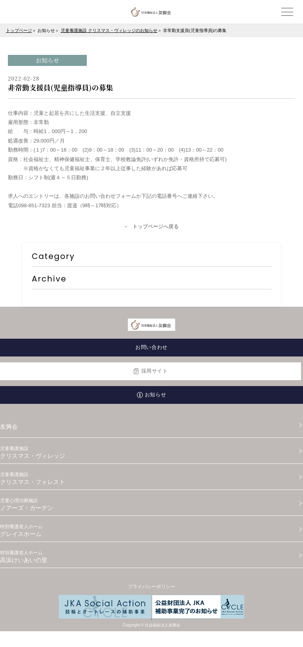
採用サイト (154, 371)
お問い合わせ (151, 347)
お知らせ (155, 395)
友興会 (9, 426)
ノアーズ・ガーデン (151, 504)
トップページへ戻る (156, 226)
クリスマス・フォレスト (151, 478)
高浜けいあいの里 (151, 556)
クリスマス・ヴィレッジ (151, 452)
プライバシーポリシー (151, 586)
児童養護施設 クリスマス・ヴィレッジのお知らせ (109, 30)
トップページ (19, 30)
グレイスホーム (151, 530)
